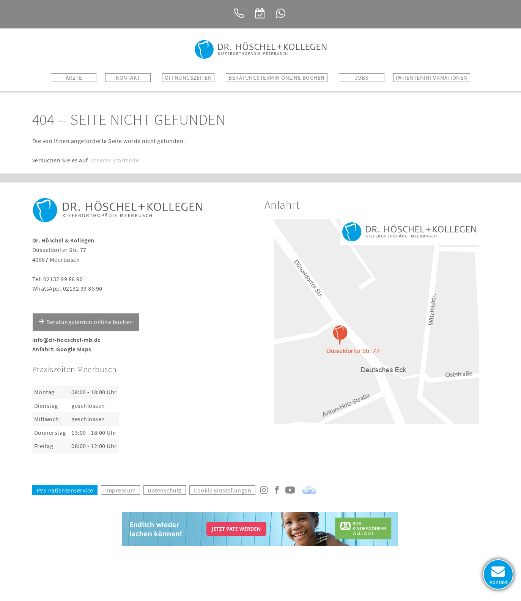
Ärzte (74, 77)
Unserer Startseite (114, 160)
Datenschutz (165, 490)
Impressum (120, 490)
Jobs (361, 77)
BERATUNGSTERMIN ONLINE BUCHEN (276, 77)
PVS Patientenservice (64, 490)
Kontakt (128, 77)
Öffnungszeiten (188, 77)
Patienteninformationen (431, 77)
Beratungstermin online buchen (89, 322)
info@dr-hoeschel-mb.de (66, 339)
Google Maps (73, 349)
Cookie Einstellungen (222, 490)
